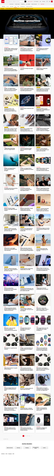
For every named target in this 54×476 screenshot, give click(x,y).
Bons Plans (42, 4)
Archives (2, 453)
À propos (10, 453)
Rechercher (25, 1)
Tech (15, 6)
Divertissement (22, 6)
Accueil (7, 6)
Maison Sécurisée (34, 4)
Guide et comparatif (29, 6)
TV (38, 4)
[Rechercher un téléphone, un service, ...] (16, 1)
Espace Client (52, 1)
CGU (6, 453)
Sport (18, 6)
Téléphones (23, 4)
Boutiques (43, 1)
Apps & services (30, 1)
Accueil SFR (2, 1)
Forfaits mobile (17, 4)
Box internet (11, 4)
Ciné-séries (11, 6)
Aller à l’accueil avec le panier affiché (47, 1)
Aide (40, 1)
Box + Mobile (28, 4)
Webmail (49, 1)
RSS (13, 453)
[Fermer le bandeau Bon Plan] (53, 9)
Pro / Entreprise (36, 1)
